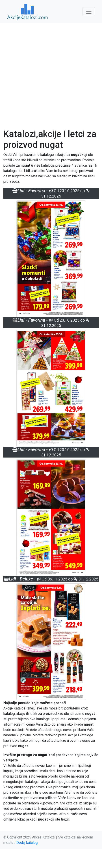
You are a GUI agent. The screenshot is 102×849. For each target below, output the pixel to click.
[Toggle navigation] (88, 11)
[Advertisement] (51, 76)
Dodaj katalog (27, 842)
